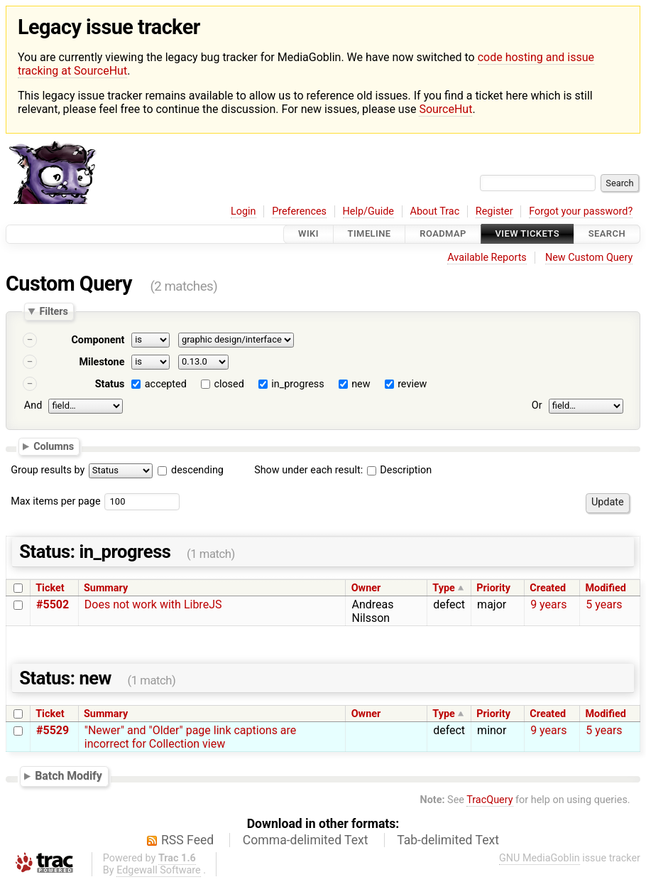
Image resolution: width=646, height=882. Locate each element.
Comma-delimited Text (305, 840)
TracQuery (489, 800)
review (412, 384)
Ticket (49, 588)
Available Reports (487, 258)
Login (243, 211)
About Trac (435, 211)
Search (606, 234)
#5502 (52, 604)
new (360, 384)
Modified (606, 588)
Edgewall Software (158, 870)
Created (548, 588)
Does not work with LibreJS (153, 604)
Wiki (308, 234)
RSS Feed (187, 840)
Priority (493, 588)
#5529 (52, 730)
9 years (548, 604)
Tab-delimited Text (448, 840)
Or (537, 405)
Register (494, 211)
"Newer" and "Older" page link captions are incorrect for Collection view (190, 737)
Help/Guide (368, 211)
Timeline (369, 234)
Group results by (47, 470)
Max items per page (55, 501)
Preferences (299, 211)
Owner (366, 588)
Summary (106, 588)
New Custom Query (589, 258)
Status (110, 384)
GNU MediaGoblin (539, 858)
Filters (53, 311)
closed (228, 384)
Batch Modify (68, 775)
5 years (604, 604)
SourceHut (445, 109)
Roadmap (443, 234)
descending (197, 470)
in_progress (297, 384)
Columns (53, 446)
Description (399, 470)
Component (97, 340)
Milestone (101, 362)
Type (443, 588)
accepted (166, 384)
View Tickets (527, 234)
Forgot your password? (581, 211)
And (33, 405)
